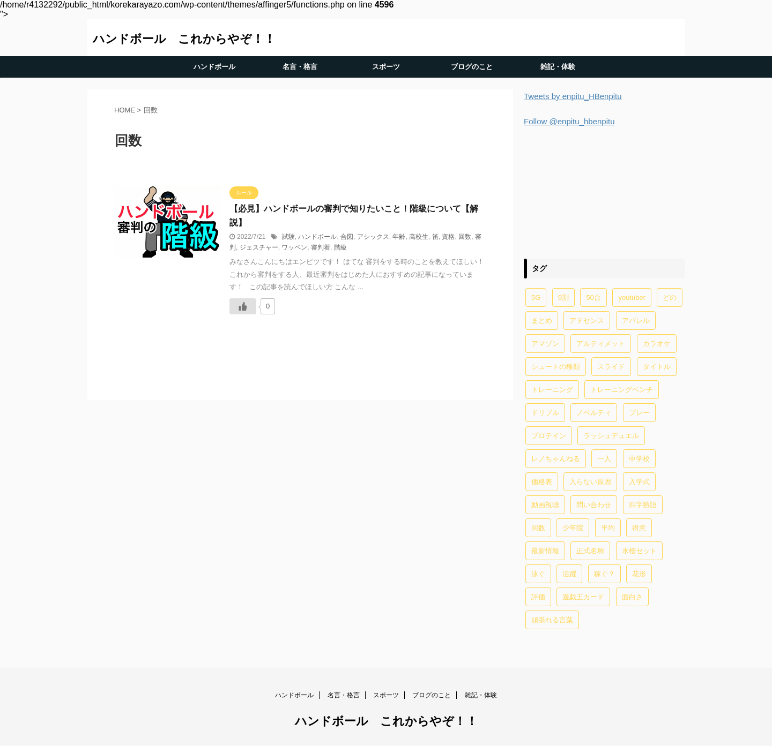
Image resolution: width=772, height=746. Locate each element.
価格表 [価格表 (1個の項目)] (541, 482)
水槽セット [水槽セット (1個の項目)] (639, 551)
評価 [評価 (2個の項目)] (538, 597)
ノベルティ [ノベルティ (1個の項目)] (593, 413)
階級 (340, 247)
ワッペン (294, 247)
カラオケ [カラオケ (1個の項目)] (657, 344)
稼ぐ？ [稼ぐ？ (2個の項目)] (604, 574)
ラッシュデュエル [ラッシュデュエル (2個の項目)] (611, 436)
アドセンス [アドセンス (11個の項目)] (586, 321)
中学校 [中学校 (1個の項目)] (639, 459)
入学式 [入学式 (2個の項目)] (639, 482)
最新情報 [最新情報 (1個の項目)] (545, 551)
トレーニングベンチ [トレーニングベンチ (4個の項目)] (621, 390)
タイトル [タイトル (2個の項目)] (657, 367)
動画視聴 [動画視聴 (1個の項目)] (545, 505)
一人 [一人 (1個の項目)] (604, 459)
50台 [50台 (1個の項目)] (593, 297)
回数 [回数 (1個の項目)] (538, 528)
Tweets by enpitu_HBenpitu (573, 96)
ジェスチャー (259, 247)
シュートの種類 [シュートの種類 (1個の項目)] (555, 367)
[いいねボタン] (242, 306)
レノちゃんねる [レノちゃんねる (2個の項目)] (555, 459)
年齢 (398, 236)
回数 (464, 236)
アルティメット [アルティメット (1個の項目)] (600, 344)
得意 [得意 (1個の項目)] (639, 528)
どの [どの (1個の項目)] (670, 297)
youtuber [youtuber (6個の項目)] (631, 297)
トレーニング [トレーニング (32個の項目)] (552, 390)
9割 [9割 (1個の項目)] (563, 297)
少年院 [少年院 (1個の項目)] (572, 528)
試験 (288, 236)
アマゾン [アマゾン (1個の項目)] (545, 344)
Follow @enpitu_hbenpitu (569, 121)
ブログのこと (472, 67)
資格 (448, 236)
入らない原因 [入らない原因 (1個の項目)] (590, 482)
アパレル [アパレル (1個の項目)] (636, 321)
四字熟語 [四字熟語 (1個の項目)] (643, 505)
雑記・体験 (557, 67)
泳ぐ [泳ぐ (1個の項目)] (538, 574)
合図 (346, 236)
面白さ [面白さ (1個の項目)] (632, 597)
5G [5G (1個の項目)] (535, 297)
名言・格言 (300, 67)
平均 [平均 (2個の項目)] (608, 528)
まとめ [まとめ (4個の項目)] (541, 321)
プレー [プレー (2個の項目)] (639, 413)
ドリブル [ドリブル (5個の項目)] (545, 413)
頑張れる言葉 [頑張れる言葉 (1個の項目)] (552, 620)
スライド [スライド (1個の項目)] (611, 367)
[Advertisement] (604, 191)
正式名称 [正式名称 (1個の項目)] (590, 551)
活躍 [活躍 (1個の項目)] (569, 574)
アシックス (373, 236)
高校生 (418, 236)
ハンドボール (214, 67)
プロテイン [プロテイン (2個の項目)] (548, 436)
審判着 (320, 247)
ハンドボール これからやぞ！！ (184, 39)
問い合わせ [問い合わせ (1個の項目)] (593, 505)
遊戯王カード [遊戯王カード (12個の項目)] (583, 597)
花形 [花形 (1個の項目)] (639, 574)
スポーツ (386, 67)
